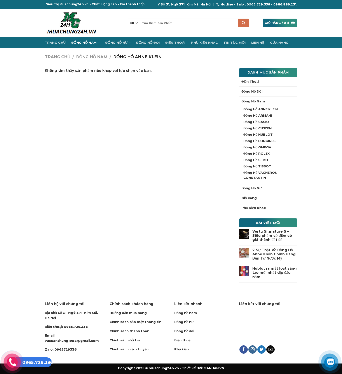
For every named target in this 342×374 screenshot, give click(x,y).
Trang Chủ (55, 43)
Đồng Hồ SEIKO (255, 160)
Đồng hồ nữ (184, 322)
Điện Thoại (175, 43)
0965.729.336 (66, 327)
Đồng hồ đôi (184, 331)
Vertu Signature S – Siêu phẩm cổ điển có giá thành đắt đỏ (272, 235)
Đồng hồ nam (185, 313)
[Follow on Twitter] (261, 349)
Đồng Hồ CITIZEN (257, 128)
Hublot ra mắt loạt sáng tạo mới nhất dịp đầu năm (274, 272)
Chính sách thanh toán (129, 331)
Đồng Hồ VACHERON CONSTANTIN (260, 175)
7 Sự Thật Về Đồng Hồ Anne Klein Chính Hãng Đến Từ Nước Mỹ (274, 254)
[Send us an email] (270, 349)
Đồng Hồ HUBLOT (257, 135)
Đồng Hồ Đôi (148, 43)
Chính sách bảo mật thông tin (135, 322)
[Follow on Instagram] (252, 349)
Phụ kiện (181, 349)
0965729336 (61, 349)
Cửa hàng (279, 43)
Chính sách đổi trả (125, 340)
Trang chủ (57, 56)
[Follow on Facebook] (243, 349)
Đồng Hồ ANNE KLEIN (260, 109)
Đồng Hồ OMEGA (257, 147)
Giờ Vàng (249, 198)
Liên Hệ (257, 43)
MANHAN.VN (214, 368)
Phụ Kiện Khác (204, 43)
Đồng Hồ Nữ (118, 42)
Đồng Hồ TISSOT (257, 166)
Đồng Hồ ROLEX (256, 154)
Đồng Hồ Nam (86, 42)
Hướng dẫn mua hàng (128, 313)
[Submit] (243, 23)
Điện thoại (182, 340)
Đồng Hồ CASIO (256, 122)
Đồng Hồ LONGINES (259, 141)
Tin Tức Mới (234, 43)
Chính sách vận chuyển (129, 349)
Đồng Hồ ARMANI (257, 116)
